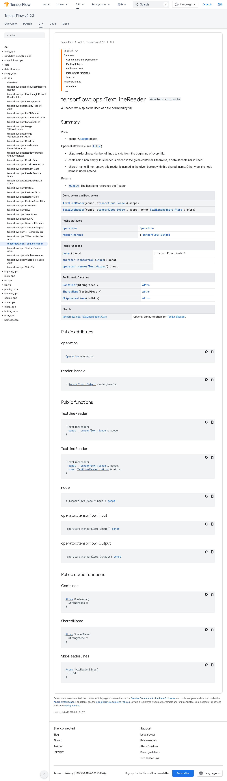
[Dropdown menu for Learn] (68, 4)
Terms (57, 773)
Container (70, 285)
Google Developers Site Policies (113, 702)
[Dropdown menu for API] (84, 4)
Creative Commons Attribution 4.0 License (153, 698)
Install (46, 4)
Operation (147, 228)
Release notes (148, 740)
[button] (24, 51)
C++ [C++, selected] (40, 23)
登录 (220, 4)
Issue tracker (147, 734)
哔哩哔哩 (59, 752)
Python (27, 23)
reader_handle (73, 234)
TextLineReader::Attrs (166, 209)
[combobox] (151, 4)
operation (70, 228)
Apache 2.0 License (64, 702)
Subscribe (183, 773)
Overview (10, 23)
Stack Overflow (149, 746)
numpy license (71, 705)
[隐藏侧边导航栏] (44, 774)
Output (74, 186)
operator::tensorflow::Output (84, 266)
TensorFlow (67, 42)
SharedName (71, 291)
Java (53, 23)
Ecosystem (99, 4)
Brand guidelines (150, 752)
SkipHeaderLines (74, 298)
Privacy (69, 773)
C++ (112, 42)
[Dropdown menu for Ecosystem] (110, 4)
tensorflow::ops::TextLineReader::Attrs (85, 316)
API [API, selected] (78, 4)
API (80, 42)
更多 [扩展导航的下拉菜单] (120, 4)
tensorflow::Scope (111, 203)
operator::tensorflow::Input (83, 260)
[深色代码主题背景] (206, 352)
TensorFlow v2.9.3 (19, 16)
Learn (60, 4)
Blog (56, 734)
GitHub (207, 4)
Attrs (96, 146)
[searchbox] (24, 35)
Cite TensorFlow (149, 758)
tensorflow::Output (156, 234)
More (65, 23)
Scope (84, 139)
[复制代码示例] (212, 352)
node (66, 253)
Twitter (58, 746)
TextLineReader (74, 203)
